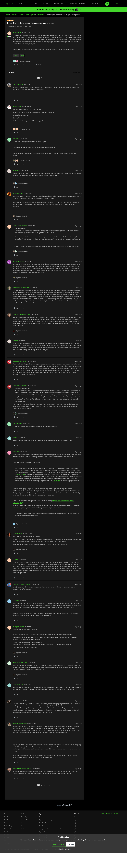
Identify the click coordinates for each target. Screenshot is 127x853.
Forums (34, 4)
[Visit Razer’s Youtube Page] (75, 829)
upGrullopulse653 (18, 261)
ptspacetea (16, 701)
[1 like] (20, 216)
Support (45, 4)
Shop (5, 814)
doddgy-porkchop (18, 627)
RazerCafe (7, 820)
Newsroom (59, 823)
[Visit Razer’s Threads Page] (75, 823)
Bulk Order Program (9, 829)
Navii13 (15, 340)
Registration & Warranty (45, 820)
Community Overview (17, 15)
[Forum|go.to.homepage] (15, 4)
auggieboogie (17, 106)
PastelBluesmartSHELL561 (21, 314)
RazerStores (7, 817)
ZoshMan (16, 600)
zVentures (59, 826)
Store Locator (7, 823)
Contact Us (59, 829)
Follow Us (76, 814)
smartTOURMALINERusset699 (22, 769)
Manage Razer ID (43, 829)
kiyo (22, 55)
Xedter (15, 437)
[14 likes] (22, 61)
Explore (23, 814)
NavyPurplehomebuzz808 (21, 287)
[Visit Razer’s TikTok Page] (75, 832)
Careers (58, 820)
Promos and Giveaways (77, 4)
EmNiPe (15, 559)
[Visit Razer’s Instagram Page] (75, 820)
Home (7, 15)
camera (16, 55)
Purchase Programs (9, 826)
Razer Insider (21, 474)
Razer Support (30, 15)
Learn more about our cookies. (97, 840)
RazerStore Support (44, 823)
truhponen (16, 139)
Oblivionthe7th (17, 423)
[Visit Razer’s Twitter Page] (75, 826)
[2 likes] (20, 183)
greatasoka (16, 170)
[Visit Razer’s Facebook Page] (75, 817)
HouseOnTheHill (18, 84)
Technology (24, 817)
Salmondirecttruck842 (20, 662)
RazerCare (42, 826)
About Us (58, 817)
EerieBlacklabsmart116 (20, 361)
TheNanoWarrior (18, 684)
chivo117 (16, 452)
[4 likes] (21, 160)
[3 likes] (21, 129)
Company (59, 814)
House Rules (58, 4)
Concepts (23, 823)
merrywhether (17, 32)
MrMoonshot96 (18, 534)
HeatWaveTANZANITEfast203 (22, 584)
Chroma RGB (24, 820)
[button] (117, 4)
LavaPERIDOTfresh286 (20, 226)
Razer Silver (95, 4)
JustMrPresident (18, 193)
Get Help (41, 817)
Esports (23, 826)
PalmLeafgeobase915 (20, 723)
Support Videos (43, 832)
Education (6, 832)
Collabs (23, 829)
